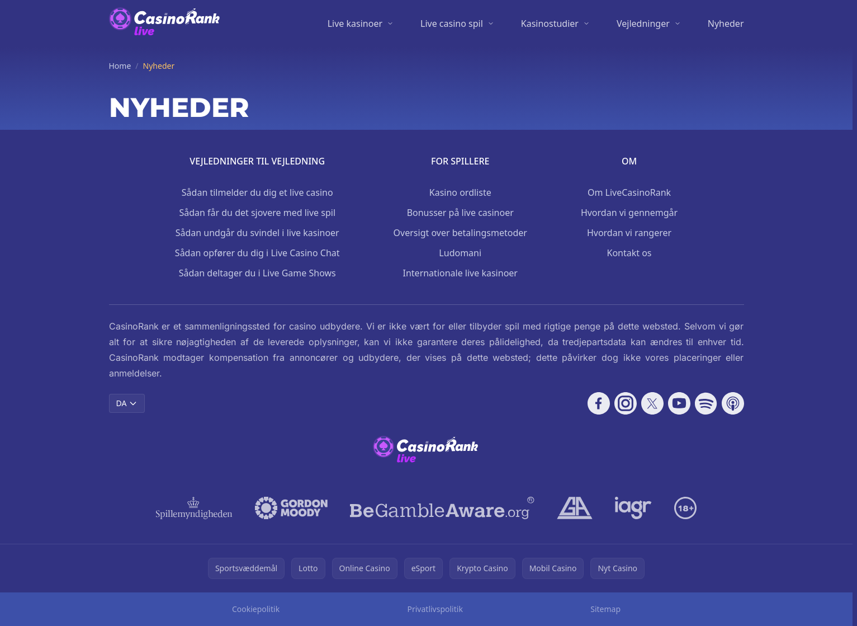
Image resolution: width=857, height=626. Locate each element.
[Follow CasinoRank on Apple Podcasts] (733, 403)
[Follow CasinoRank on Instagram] (625, 403)
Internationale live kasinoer (460, 273)
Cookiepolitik (256, 609)
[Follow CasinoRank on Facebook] (599, 403)
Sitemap (605, 609)
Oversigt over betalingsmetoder (460, 233)
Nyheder (726, 23)
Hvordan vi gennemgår (629, 212)
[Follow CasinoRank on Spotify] (706, 403)
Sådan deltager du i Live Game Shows (257, 273)
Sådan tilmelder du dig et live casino (257, 192)
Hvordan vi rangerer (629, 233)
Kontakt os (629, 253)
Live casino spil (451, 23)
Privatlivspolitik (435, 609)
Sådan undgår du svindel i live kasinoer (257, 233)
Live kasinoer (355, 23)
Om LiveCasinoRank (629, 192)
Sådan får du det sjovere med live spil (257, 212)
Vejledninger (643, 23)
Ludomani (460, 253)
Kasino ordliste (460, 192)
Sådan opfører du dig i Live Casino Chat (257, 253)
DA (127, 403)
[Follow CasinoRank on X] (652, 403)
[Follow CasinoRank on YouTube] (679, 403)
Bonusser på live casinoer (460, 212)
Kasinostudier (550, 23)
